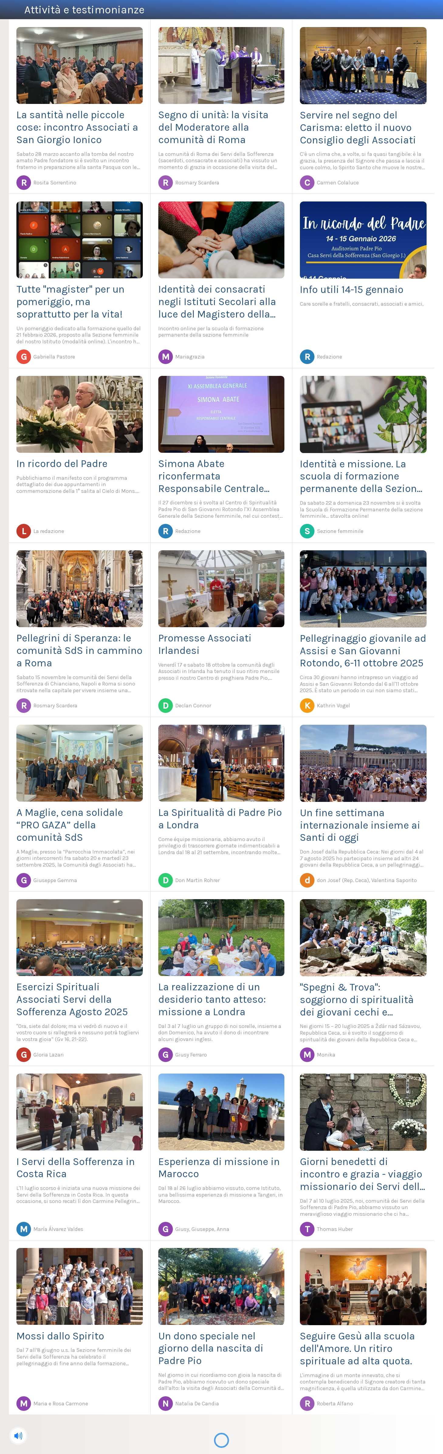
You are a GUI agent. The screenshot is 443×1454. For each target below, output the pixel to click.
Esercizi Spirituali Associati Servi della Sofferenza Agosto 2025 (72, 999)
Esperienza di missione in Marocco (219, 1168)
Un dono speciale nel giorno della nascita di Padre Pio (210, 1348)
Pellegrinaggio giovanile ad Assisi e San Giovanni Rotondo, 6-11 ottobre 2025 (363, 650)
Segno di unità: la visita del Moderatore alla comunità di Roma (213, 127)
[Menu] (12, 9)
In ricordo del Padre (62, 464)
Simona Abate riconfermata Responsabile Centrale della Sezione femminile (215, 476)
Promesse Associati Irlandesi (205, 644)
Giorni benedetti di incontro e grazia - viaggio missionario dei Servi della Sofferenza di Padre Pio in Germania (362, 1174)
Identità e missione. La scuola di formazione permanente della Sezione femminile (361, 476)
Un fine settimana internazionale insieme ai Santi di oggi (360, 825)
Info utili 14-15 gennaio (352, 290)
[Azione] (415, 9)
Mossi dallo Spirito (60, 1336)
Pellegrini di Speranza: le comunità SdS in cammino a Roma (79, 650)
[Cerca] (431, 9)
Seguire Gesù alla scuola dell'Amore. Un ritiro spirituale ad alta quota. (357, 1348)
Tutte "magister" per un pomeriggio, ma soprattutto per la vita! (70, 301)
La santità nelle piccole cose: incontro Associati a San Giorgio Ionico (77, 127)
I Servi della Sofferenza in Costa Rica (75, 1168)
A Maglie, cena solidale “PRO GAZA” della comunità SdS (69, 825)
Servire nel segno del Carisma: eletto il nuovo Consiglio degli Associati (358, 127)
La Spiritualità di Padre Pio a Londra (220, 818)
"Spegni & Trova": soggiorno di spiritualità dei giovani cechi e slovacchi (357, 999)
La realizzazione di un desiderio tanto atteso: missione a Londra (212, 999)
